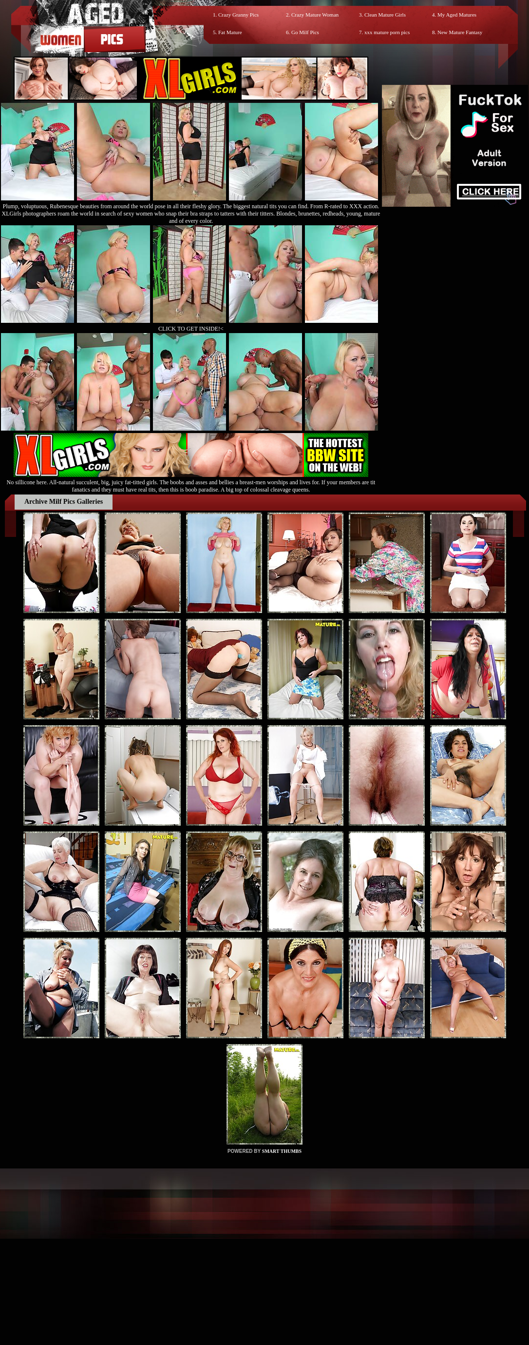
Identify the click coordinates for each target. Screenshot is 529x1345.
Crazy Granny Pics (238, 15)
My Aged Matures (456, 15)
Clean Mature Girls (385, 15)
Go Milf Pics (305, 32)
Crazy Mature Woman (315, 15)
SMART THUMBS (282, 1151)
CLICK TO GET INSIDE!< (191, 328)
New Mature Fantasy (459, 32)
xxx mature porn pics (387, 32)
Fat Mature (230, 32)
